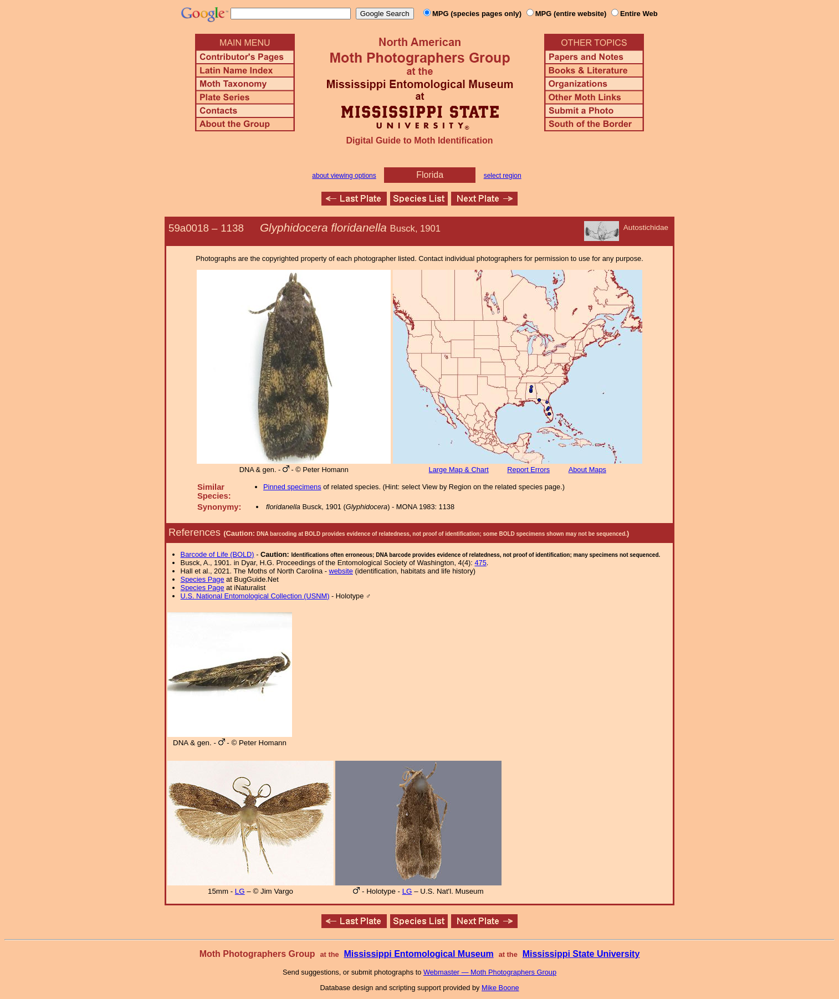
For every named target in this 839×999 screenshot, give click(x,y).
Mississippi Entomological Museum (418, 954)
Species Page (202, 579)
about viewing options (344, 176)
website (341, 571)
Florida (429, 175)
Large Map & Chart (459, 469)
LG (240, 891)
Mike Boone (500, 987)
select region (502, 176)
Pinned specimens (292, 487)
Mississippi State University (581, 954)
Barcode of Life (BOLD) (217, 554)
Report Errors (528, 469)
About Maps (587, 469)
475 (480, 563)
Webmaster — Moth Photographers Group (489, 972)
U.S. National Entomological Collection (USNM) (255, 596)
